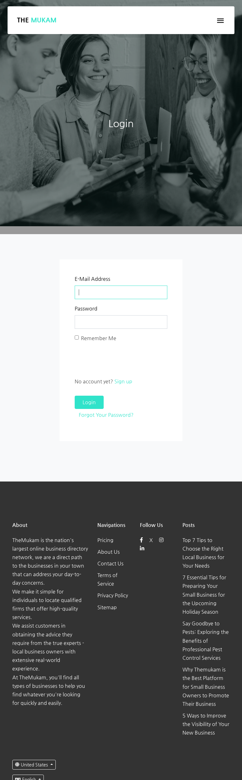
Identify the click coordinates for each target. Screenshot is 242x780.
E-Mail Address (92, 279)
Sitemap (107, 607)
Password (86, 308)
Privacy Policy (112, 595)
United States (32, 764)
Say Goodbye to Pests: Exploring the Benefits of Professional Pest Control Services (205, 640)
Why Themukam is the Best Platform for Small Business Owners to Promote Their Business (205, 686)
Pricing (105, 540)
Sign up (123, 381)
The (36, 20)
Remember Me (98, 338)
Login (89, 402)
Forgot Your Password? (106, 415)
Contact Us (110, 563)
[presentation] (122, 359)
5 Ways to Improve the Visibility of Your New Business (205, 724)
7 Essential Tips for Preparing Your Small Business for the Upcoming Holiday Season (204, 594)
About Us (108, 552)
